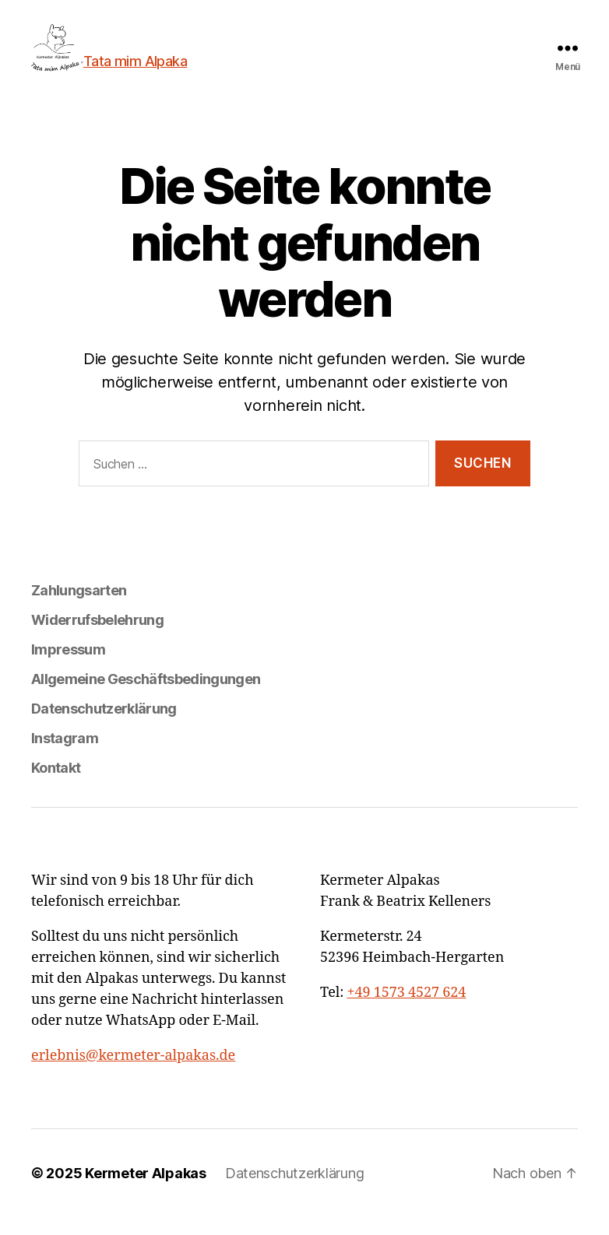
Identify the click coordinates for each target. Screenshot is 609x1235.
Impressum (68, 667)
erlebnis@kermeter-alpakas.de (133, 1073)
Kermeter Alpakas (145, 1191)
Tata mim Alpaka (153, 61)
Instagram (64, 756)
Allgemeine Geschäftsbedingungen (145, 697)
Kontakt (55, 785)
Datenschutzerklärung (104, 726)
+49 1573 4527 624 (406, 1010)
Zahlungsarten (78, 608)
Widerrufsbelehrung (97, 638)
